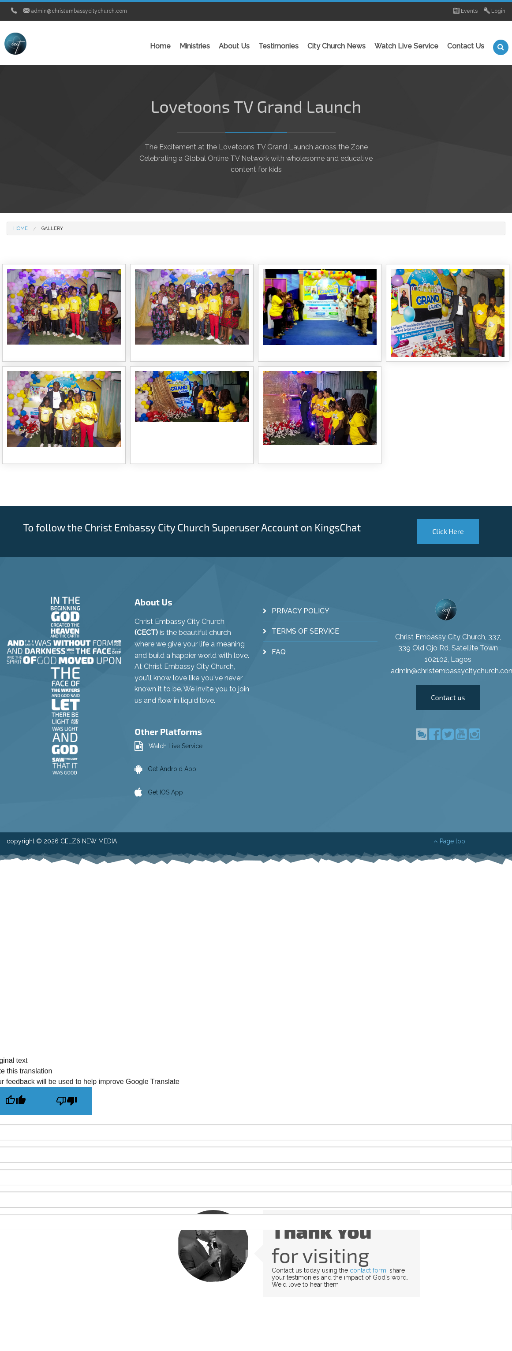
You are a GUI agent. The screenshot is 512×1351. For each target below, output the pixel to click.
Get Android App (172, 768)
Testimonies (278, 46)
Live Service (185, 746)
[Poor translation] (66, 1101)
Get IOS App (165, 792)
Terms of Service (305, 631)
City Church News (336, 46)
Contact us (448, 697)
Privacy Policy (300, 611)
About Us (234, 46)
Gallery (52, 228)
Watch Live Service (406, 46)
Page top (449, 841)
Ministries (194, 46)
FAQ (279, 652)
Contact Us (465, 46)
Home (160, 46)
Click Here (447, 531)
